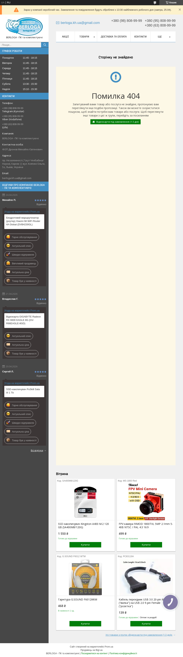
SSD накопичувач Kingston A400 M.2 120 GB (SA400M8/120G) (83, 525)
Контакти (140, 36)
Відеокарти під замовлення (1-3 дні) (117, 121)
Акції (65, 36)
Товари (84, 36)
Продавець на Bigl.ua (91, 650)
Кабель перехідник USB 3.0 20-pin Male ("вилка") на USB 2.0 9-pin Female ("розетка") (143, 603)
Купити (85, 544)
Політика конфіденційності (123, 653)
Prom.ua (109, 646)
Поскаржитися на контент (94, 653)
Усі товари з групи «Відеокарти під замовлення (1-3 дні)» (139, 634)
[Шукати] (45, 45)
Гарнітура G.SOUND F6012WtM (77, 599)
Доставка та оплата (114, 36)
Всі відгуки (37, 450)
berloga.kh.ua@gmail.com (16, 178)
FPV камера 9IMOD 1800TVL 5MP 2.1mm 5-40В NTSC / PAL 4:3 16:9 (146, 525)
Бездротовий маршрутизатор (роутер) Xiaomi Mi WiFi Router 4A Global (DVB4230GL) (23, 221)
